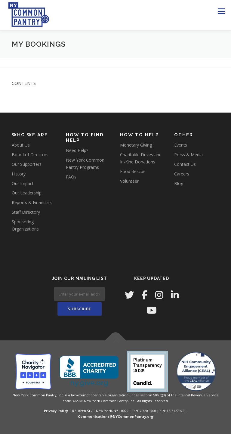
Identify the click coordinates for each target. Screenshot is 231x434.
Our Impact (23, 183)
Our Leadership (27, 193)
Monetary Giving (136, 145)
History (19, 174)
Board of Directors (30, 154)
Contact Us (185, 164)
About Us (21, 145)
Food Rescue (133, 171)
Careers (181, 174)
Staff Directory (26, 212)
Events (180, 145)
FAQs (71, 177)
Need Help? (77, 150)
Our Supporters (27, 164)
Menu (221, 11)
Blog (178, 183)
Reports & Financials (32, 202)
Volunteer (129, 181)
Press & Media (188, 154)
